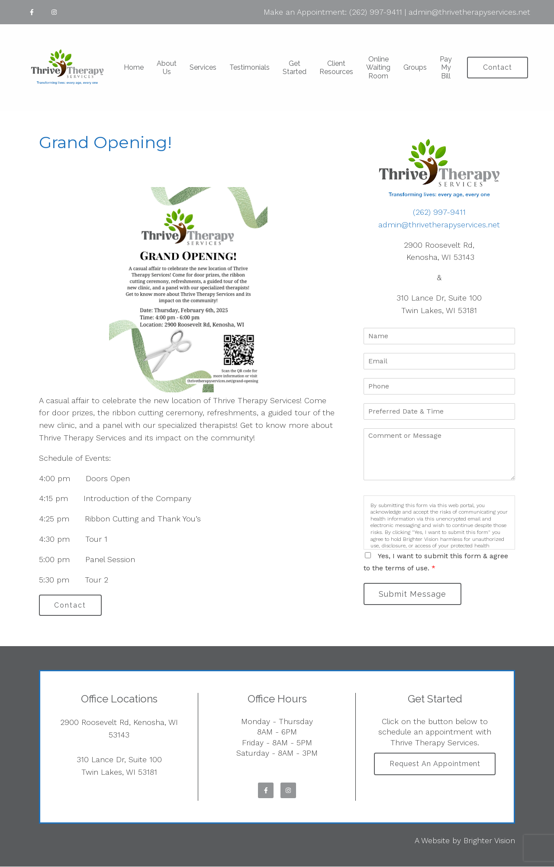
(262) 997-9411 (375, 11)
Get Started (294, 67)
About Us (167, 67)
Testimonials (249, 67)
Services (203, 67)
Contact (497, 67)
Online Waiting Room (378, 67)
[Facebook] (31, 12)
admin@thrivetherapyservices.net (469, 11)
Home (134, 67)
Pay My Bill (446, 67)
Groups (415, 67)
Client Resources (336, 67)
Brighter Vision (489, 840)
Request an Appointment (435, 764)
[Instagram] (54, 12)
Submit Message (413, 593)
